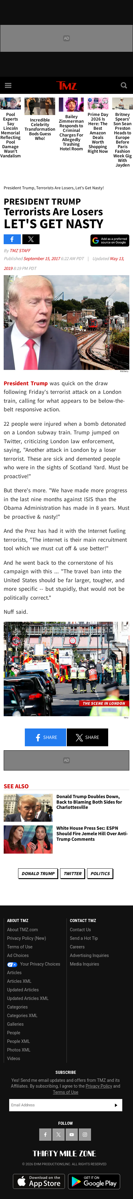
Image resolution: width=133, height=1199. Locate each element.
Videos (13, 1058)
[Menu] (8, 85)
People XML (18, 1041)
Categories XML (22, 1015)
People (13, 1032)
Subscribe (116, 1105)
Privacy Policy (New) (26, 938)
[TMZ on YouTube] (72, 1134)
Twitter (72, 873)
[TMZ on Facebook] (45, 1134)
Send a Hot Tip (84, 938)
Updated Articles (23, 989)
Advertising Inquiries (89, 955)
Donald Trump (37, 873)
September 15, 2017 (42, 258)
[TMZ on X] (58, 1134)
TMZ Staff (20, 250)
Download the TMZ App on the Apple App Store (39, 1181)
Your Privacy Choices (33, 964)
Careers (77, 946)
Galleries (15, 1024)
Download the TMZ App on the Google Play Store (94, 1181)
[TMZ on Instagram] (85, 1134)
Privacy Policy (99, 1086)
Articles (14, 972)
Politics (99, 873)
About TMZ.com (22, 929)
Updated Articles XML (27, 998)
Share (45, 737)
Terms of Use (19, 946)
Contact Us (80, 929)
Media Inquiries (84, 964)
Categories (17, 1007)
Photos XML (18, 1049)
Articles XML (19, 981)
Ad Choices (18, 955)
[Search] (124, 85)
